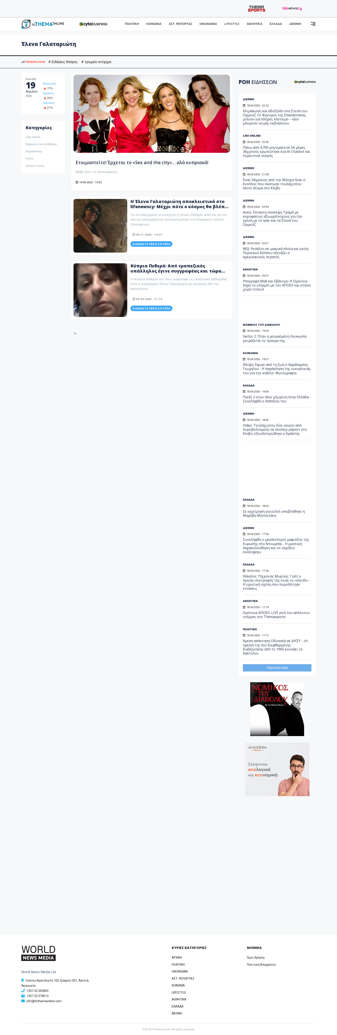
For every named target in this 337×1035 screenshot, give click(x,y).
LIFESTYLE (231, 24)
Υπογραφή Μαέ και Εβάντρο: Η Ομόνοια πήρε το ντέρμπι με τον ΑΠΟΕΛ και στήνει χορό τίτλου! (277, 285)
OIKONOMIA (180, 971)
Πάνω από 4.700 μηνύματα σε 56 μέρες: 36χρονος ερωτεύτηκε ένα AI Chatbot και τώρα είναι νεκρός (276, 151)
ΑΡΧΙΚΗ (177, 957)
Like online (33, 137)
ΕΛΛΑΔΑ (276, 24)
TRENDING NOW (33, 62)
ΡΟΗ (258, 81)
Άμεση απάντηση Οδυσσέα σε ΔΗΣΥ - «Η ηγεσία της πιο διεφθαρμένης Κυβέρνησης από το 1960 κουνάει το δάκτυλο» (275, 647)
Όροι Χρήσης (256, 957)
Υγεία (29, 158)
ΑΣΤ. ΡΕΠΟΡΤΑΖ (180, 24)
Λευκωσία (49, 83)
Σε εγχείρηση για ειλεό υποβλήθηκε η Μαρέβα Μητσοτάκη (274, 513)
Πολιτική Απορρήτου (261, 964)
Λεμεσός (48, 93)
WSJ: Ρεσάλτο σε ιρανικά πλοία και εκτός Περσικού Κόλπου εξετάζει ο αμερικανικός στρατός (276, 252)
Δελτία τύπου (35, 166)
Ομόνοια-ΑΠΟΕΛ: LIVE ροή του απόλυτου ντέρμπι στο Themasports (276, 614)
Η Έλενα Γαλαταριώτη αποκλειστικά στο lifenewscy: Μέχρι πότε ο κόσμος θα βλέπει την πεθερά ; (179, 213)
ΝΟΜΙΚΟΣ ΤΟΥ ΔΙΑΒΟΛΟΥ (261, 325)
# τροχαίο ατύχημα (96, 62)
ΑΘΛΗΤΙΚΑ (254, 24)
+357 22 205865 (38, 991)
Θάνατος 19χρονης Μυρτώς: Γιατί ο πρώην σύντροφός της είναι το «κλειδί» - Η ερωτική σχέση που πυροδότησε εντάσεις (276, 582)
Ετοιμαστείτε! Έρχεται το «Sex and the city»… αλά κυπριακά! (144, 165)
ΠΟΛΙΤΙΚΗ (132, 24)
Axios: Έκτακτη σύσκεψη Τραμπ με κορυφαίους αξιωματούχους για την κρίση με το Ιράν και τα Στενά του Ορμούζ (272, 218)
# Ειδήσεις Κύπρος (63, 62)
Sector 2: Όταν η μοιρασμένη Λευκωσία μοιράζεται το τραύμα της (274, 338)
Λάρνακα (48, 103)
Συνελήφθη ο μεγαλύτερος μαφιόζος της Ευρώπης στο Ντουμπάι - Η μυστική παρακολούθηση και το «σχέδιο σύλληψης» (276, 545)
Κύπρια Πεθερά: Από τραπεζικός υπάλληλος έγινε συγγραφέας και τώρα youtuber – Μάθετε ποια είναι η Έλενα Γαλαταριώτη (175, 279)
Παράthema (34, 151)
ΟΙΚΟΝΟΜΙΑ (208, 24)
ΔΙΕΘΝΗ (295, 24)
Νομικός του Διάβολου (41, 144)
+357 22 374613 (38, 996)
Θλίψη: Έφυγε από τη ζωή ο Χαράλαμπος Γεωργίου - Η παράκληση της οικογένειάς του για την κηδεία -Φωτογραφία (277, 368)
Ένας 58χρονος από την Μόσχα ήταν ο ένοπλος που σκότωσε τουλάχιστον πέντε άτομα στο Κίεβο (274, 183)
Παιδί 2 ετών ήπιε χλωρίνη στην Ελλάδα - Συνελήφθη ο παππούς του (277, 399)
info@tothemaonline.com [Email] (44, 1001)
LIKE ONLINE (252, 136)
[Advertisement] (276, 311)
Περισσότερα (277, 668)
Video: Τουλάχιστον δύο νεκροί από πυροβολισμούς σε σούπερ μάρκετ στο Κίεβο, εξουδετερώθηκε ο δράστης (275, 429)
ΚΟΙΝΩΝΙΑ (153, 24)
